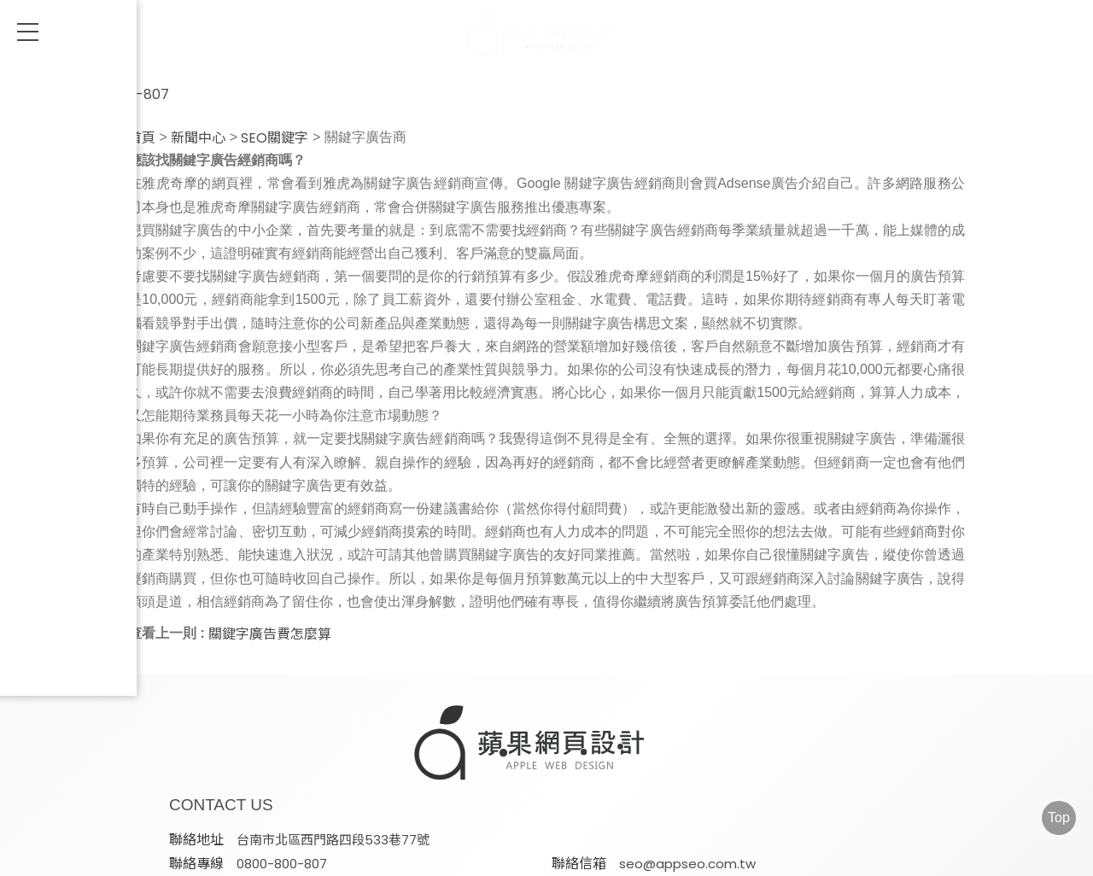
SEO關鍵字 (274, 138)
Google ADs (543, 857)
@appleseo (802, 762)
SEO (338, 857)
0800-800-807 (98, 85)
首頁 (141, 138)
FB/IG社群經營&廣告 (690, 857)
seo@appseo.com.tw (503, 762)
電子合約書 (832, 857)
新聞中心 (198, 138)
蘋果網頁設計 (748, 803)
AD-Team (428, 857)
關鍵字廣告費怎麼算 (269, 634)
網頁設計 (255, 857)
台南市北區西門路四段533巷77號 (531, 739)
